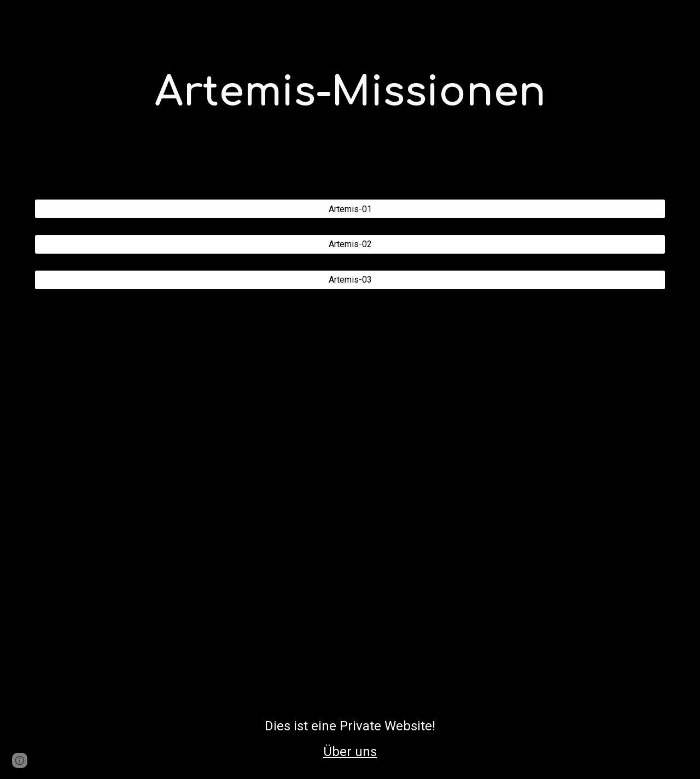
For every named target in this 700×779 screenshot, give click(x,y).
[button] (19, 760)
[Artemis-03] (350, 280)
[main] (350, 93)
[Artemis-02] (350, 244)
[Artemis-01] (350, 209)
